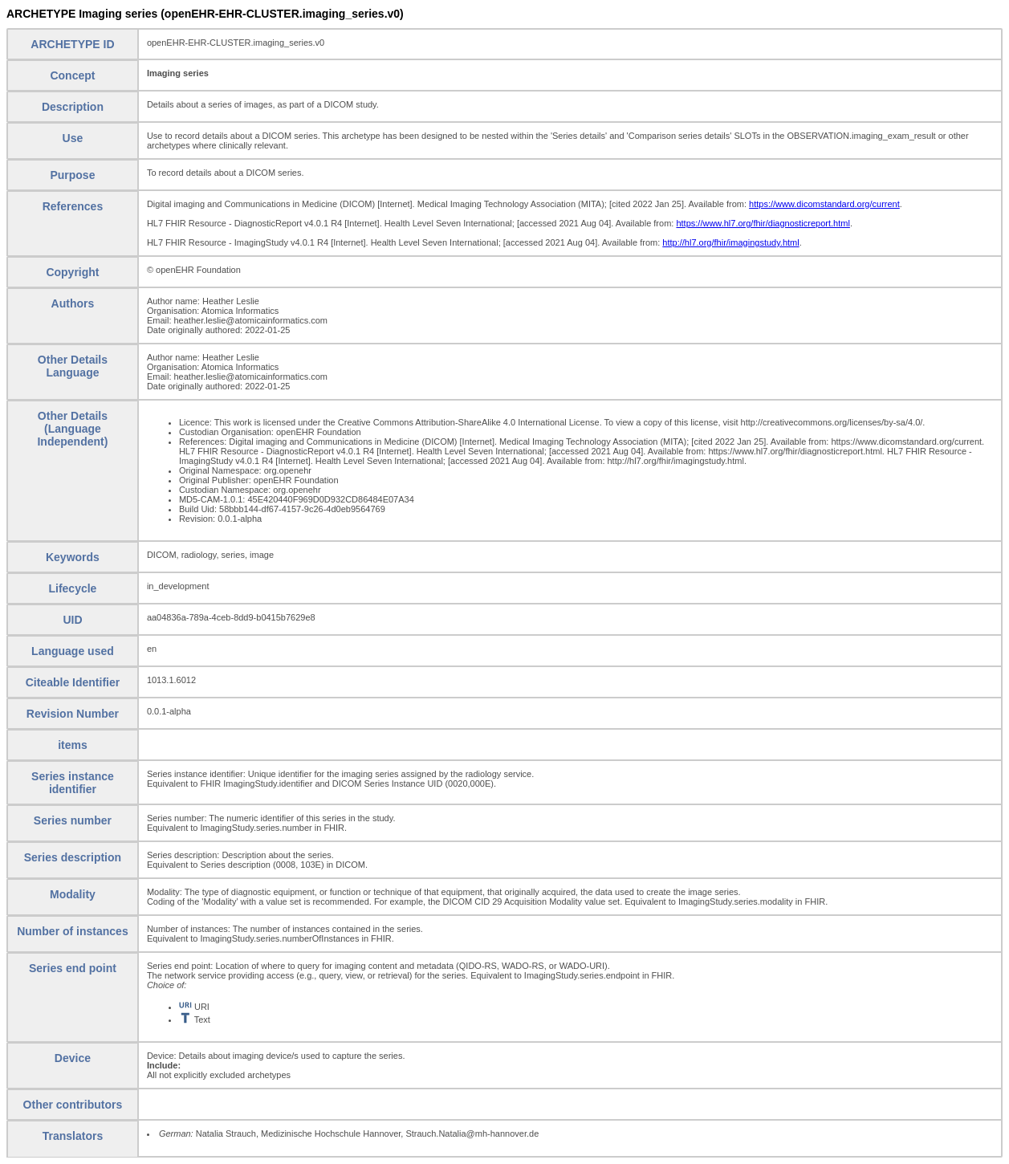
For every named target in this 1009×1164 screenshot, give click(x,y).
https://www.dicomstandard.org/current (824, 204)
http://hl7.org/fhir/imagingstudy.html (730, 242)
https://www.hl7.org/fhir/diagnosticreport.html (762, 223)
